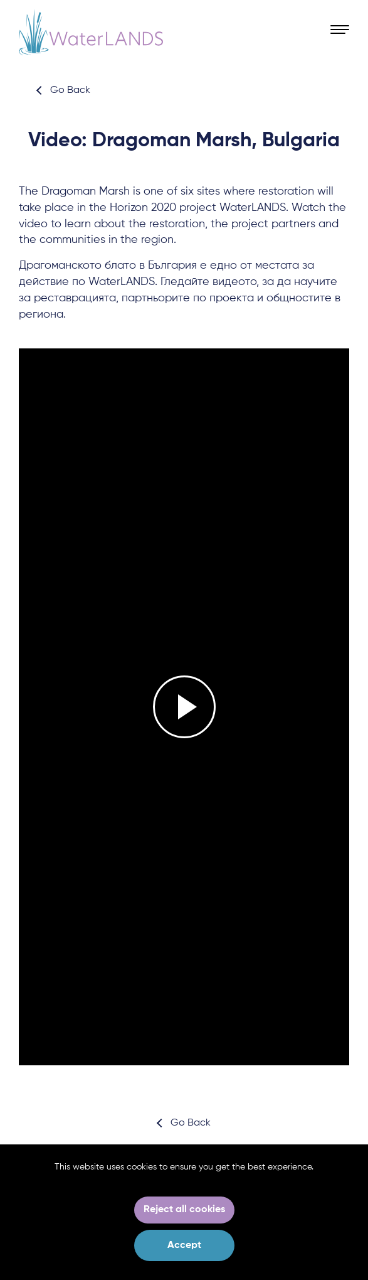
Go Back (70, 90)
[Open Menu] (339, 30)
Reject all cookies (184, 1210)
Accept (184, 1245)
